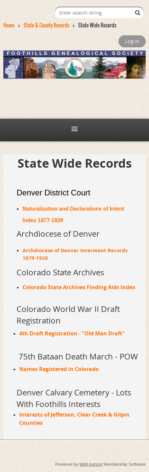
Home (9, 25)
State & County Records (46, 25)
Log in (132, 41)
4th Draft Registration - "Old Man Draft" (72, 333)
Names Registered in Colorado (59, 369)
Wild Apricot (90, 464)
